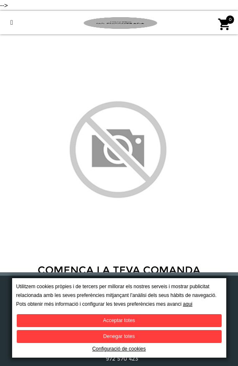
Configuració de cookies (119, 349)
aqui (187, 304)
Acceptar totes (119, 320)
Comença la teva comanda (119, 270)
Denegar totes (119, 336)
